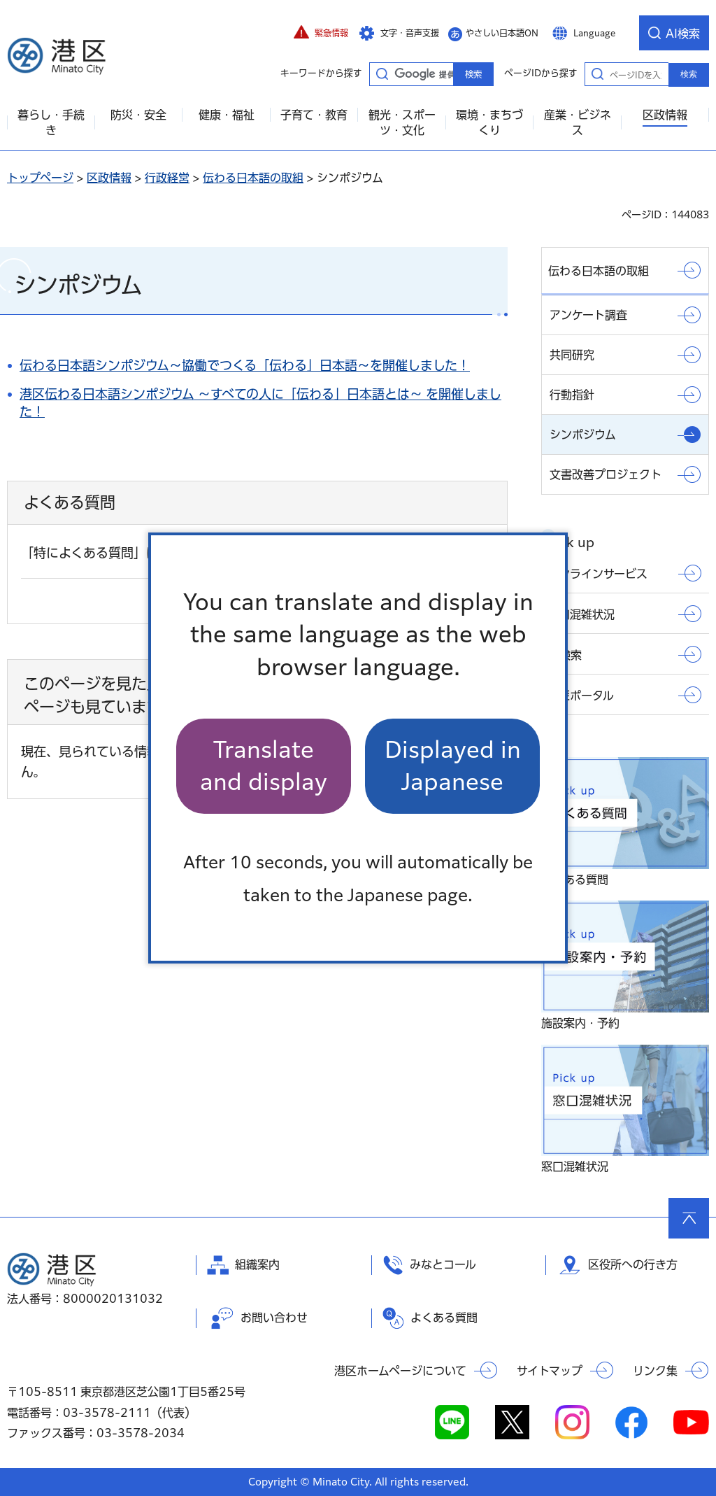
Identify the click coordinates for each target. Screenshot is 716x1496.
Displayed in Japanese (453, 766)
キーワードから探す (381, 73)
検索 (688, 74)
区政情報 (109, 177)
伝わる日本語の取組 (253, 177)
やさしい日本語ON (502, 33)
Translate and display (263, 766)
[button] (321, 32)
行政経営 (167, 177)
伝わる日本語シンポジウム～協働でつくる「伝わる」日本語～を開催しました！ (245, 365)
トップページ (40, 177)
